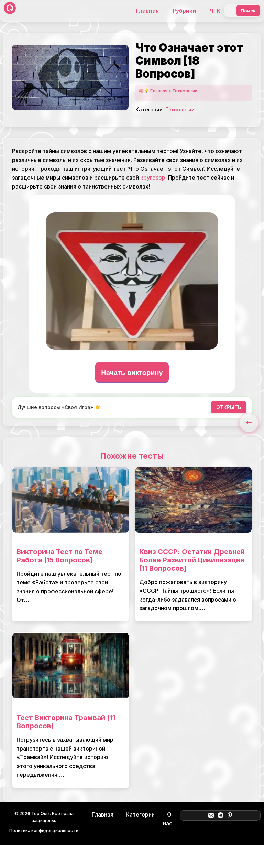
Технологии (184, 90)
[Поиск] (229, 10)
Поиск (248, 10)
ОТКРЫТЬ (228, 407)
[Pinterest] (230, 815)
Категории (140, 814)
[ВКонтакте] (210, 815)
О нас (167, 819)
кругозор (152, 177)
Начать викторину (132, 372)
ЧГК (215, 10)
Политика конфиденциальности (43, 830)
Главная (147, 10)
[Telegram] (220, 815)
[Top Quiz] (10, 11)
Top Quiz (40, 813)
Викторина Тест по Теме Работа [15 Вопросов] (59, 556)
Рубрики (184, 10)
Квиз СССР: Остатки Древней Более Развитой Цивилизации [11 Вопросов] (192, 560)
